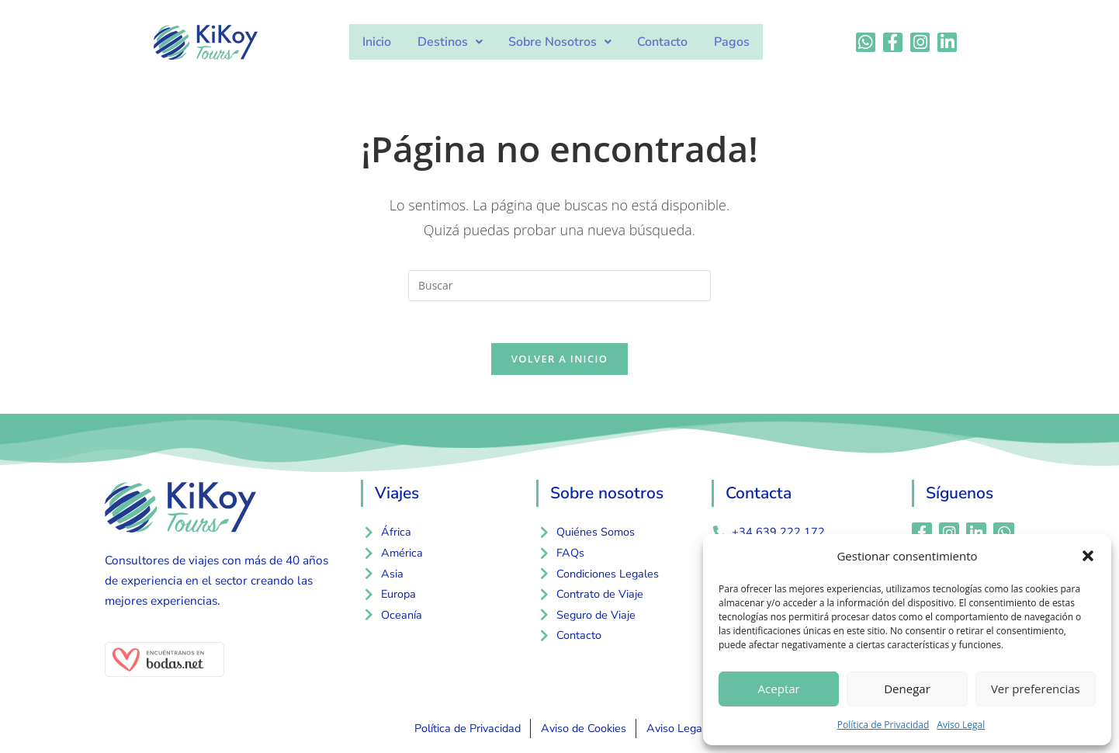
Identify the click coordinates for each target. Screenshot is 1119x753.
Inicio (382, 41)
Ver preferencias (1035, 688)
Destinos (452, 41)
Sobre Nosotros (559, 41)
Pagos (726, 41)
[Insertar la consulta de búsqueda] (559, 285)
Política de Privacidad (883, 724)
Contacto (660, 41)
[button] (1088, 556)
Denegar (907, 688)
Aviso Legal (961, 724)
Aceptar (779, 688)
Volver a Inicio (559, 364)
